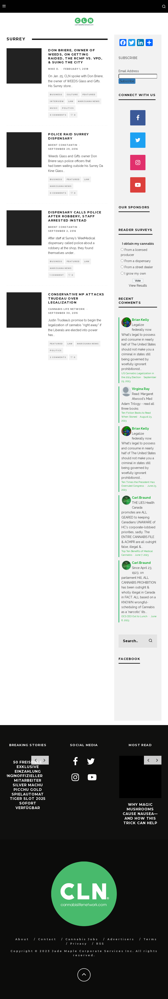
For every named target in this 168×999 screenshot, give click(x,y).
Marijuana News (89, 101)
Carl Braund (141, 497)
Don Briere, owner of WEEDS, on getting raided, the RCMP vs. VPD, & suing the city (75, 56)
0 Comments (58, 115)
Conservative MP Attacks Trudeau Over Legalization (76, 298)
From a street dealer (138, 267)
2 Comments (58, 357)
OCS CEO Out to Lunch (134, 616)
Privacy (78, 943)
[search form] (138, 641)
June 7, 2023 (142, 554)
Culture (72, 94)
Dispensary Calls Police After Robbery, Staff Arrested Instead (74, 216)
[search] (150, 641)
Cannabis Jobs (81, 939)
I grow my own (135, 273)
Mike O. (53, 69)
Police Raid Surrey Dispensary (68, 136)
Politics (68, 108)
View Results (138, 285)
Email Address (129, 71)
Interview (57, 101)
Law (70, 101)
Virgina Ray (141, 389)
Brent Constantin (62, 145)
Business (56, 94)
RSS (100, 943)
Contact (47, 939)
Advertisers (120, 939)
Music (54, 108)
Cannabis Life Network (66, 309)
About (22, 939)
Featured (88, 94)
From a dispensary (137, 261)
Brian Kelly (140, 320)
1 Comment (57, 275)
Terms (150, 939)
